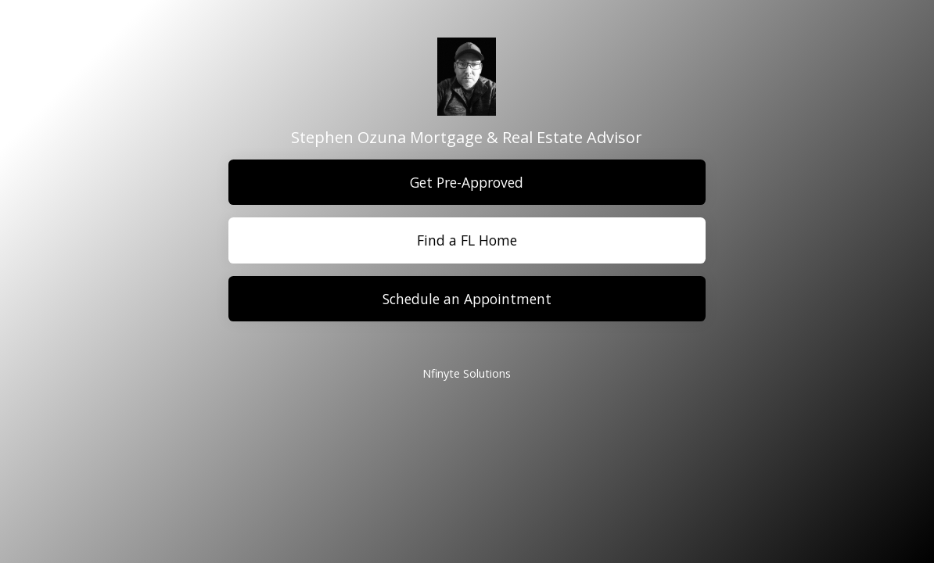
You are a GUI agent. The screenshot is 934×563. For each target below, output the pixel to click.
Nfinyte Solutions (466, 373)
